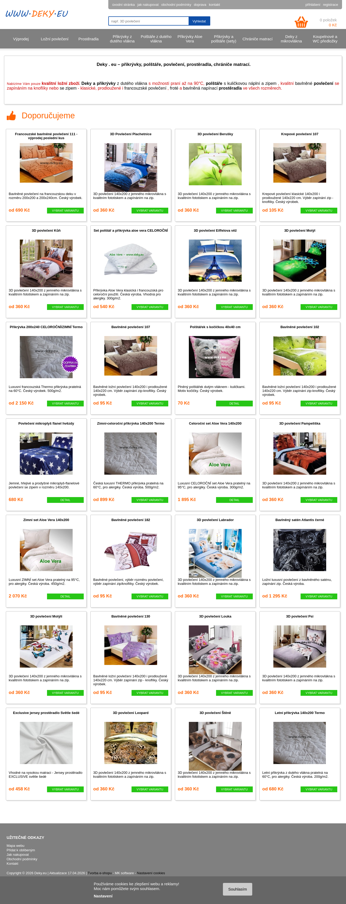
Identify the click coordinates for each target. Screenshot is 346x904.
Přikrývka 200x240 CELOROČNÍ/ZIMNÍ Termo (46, 327)
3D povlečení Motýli (46, 616)
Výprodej (21, 39)
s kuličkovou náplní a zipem (241, 83)
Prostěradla (88, 39)
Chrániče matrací (257, 39)
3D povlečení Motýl (299, 230)
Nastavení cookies (151, 873)
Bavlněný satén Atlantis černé (299, 520)
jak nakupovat (147, 5)
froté (174, 88)
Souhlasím (237, 889)
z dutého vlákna (114, 83)
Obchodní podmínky (22, 859)
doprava (200, 5)
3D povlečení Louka (215, 616)
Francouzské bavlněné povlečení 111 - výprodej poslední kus (46, 136)
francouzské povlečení (145, 88)
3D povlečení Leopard (130, 713)
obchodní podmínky (176, 5)
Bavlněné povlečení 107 (130, 327)
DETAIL (235, 403)
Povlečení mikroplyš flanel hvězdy (46, 423)
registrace (330, 5)
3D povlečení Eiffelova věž (215, 230)
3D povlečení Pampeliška (299, 423)
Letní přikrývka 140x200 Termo (300, 713)
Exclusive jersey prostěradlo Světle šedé (46, 713)
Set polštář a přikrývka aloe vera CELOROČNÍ (130, 230)
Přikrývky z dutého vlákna (122, 38)
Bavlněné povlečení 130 (130, 616)
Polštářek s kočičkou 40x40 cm (215, 327)
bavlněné (314, 83)
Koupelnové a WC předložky (325, 38)
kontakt (214, 5)
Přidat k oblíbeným (21, 850)
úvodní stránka (123, 5)
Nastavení (103, 896)
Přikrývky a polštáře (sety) (223, 38)
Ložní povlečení (54, 39)
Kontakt (12, 864)
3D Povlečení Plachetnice (131, 134)
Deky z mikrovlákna (291, 38)
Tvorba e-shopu (100, 873)
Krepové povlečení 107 (300, 134)
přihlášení (313, 5)
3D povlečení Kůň (46, 230)
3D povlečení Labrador (215, 520)
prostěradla (230, 88)
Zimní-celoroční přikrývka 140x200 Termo (131, 423)
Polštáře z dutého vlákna (156, 38)
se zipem (68, 88)
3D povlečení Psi (299, 616)
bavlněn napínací (201, 88)
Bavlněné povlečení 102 (299, 327)
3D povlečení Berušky (215, 134)
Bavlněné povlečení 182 (130, 520)
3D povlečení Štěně (215, 713)
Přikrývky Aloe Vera (189, 38)
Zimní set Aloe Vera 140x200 (46, 520)
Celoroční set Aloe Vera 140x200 (215, 423)
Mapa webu (15, 846)
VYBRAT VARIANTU (65, 210)
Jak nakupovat (18, 855)
